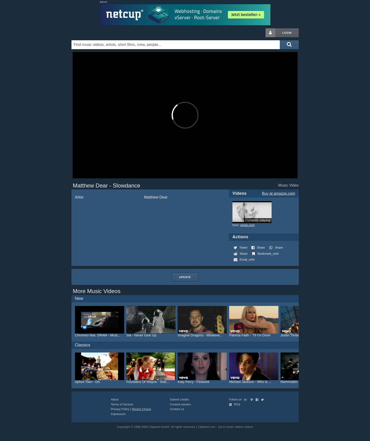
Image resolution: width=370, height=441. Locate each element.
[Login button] (270, 32)
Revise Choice (141, 409)
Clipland (96, 32)
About (115, 399)
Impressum (118, 414)
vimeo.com (247, 225)
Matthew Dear (156, 197)
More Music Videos (97, 291)
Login (287, 32)
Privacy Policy (120, 409)
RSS (234, 404)
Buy (278, 193)
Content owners (180, 404)
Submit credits (179, 399)
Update (185, 277)
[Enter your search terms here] (175, 44)
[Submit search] (289, 44)
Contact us (177, 409)
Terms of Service (122, 404)
